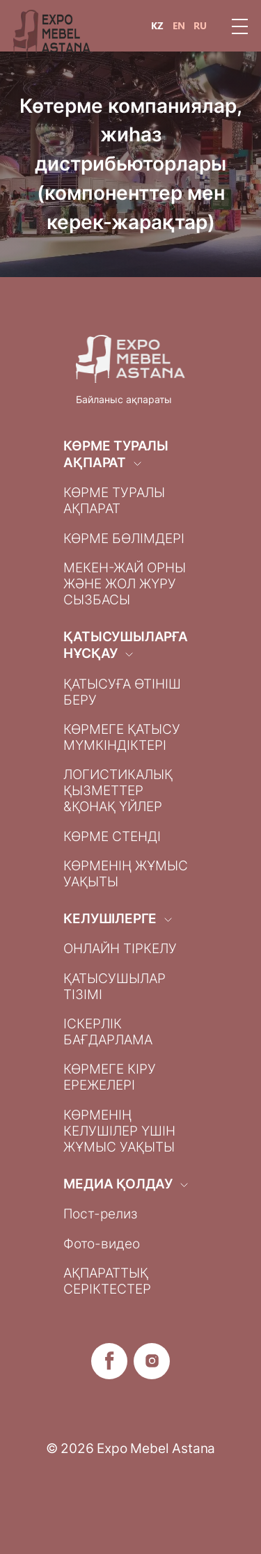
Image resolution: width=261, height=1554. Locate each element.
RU (200, 25)
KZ (157, 25)
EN (179, 25)
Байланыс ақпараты (124, 399)
